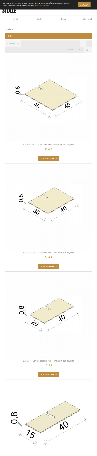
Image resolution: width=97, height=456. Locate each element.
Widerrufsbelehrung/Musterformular (24, 378)
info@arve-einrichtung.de (20, 428)
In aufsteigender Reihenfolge (24, 44)
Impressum (10, 363)
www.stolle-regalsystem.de (21, 424)
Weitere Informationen (41, 5)
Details (26, 244)
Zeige (80, 50)
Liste (89, 43)
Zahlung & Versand (14, 373)
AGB (6, 383)
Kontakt (9, 358)
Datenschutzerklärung (16, 368)
